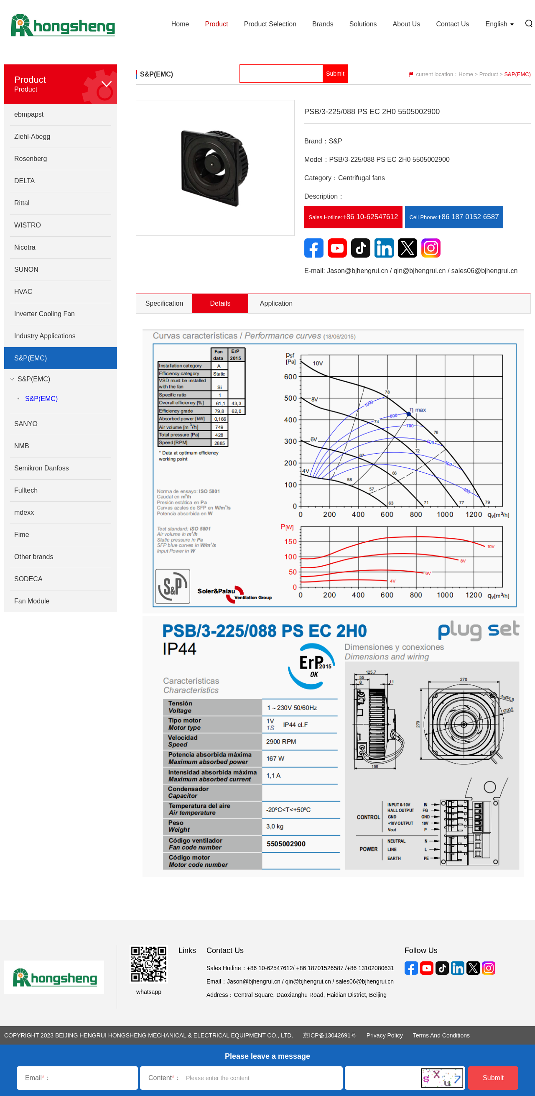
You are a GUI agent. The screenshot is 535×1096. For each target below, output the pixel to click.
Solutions (363, 24)
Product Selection (270, 24)
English (496, 24)
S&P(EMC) (41, 398)
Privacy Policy (385, 1035)
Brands (323, 24)
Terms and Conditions (441, 1035)
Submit (493, 1077)
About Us (406, 24)
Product (216, 24)
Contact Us (452, 24)
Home (180, 24)
